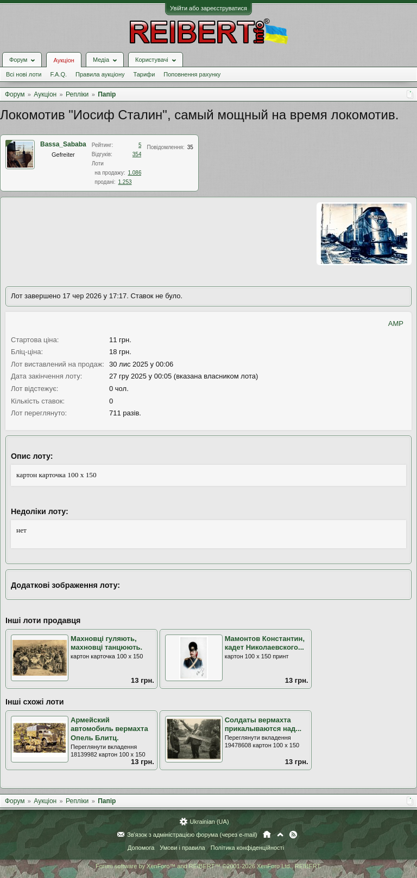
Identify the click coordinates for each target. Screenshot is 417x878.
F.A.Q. (58, 74)
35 (190, 147)
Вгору (280, 834)
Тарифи (144, 74)
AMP (395, 323)
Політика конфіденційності (247, 847)
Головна (267, 834)
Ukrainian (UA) (209, 821)
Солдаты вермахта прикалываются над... (263, 724)
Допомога (141, 847)
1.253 (125, 182)
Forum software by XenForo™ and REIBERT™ (208, 866)
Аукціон (63, 60)
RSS (293, 834)
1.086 (134, 173)
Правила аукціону (99, 74)
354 (137, 154)
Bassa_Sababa (63, 144)
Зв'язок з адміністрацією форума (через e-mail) (192, 834)
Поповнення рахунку (191, 74)
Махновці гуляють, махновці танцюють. (106, 643)
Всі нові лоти (23, 74)
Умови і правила (182, 847)
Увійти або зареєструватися (208, 8)
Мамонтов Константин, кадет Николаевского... (265, 643)
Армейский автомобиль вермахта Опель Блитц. (109, 729)
